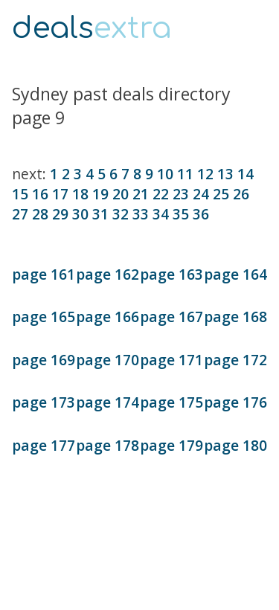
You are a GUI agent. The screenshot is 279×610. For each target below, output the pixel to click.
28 (40, 214)
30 (80, 214)
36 (201, 214)
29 (60, 214)
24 (201, 194)
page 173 (43, 402)
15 (20, 194)
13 (225, 174)
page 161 (43, 274)
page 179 (171, 445)
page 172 (235, 360)
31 (100, 214)
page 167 (171, 316)
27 (20, 214)
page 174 (107, 402)
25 (221, 194)
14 (245, 174)
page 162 (107, 274)
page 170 (107, 360)
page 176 (235, 402)
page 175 (171, 402)
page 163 (171, 274)
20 (120, 194)
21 (140, 194)
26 (241, 194)
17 (60, 194)
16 (40, 194)
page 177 (43, 445)
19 (100, 194)
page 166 (107, 316)
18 (80, 194)
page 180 (235, 445)
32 (120, 214)
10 (165, 174)
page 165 (43, 316)
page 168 (235, 316)
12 (205, 174)
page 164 (235, 274)
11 (185, 174)
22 (161, 194)
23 (181, 194)
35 (181, 214)
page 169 (43, 360)
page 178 (107, 445)
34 (161, 214)
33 (140, 214)
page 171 (171, 360)
